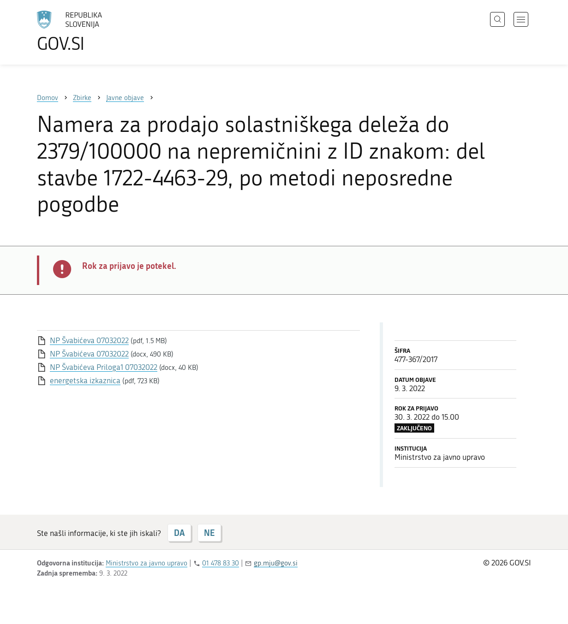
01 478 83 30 (220, 563)
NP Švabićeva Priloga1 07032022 (103, 367)
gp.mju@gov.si (276, 563)
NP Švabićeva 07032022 (89, 340)
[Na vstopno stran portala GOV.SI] (95, 31)
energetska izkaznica (85, 380)
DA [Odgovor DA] (179, 533)
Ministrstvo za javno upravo (146, 563)
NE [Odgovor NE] (209, 533)
